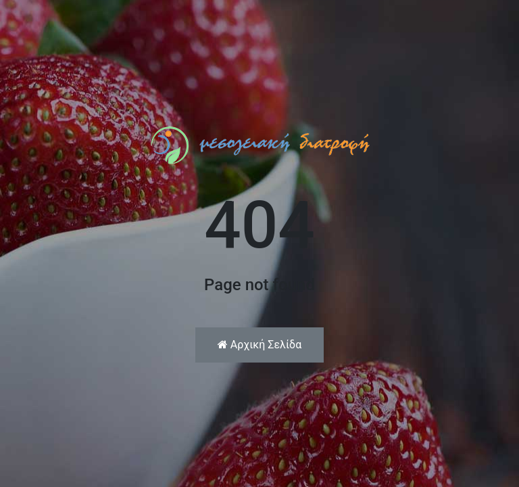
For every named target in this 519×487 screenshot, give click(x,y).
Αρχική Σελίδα (259, 344)
